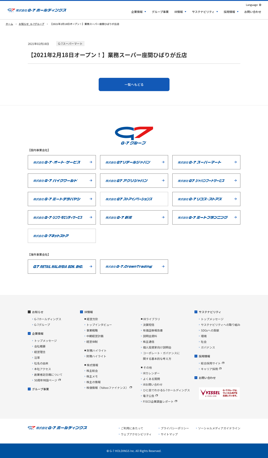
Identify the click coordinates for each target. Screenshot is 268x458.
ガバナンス (208, 347)
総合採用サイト (212, 363)
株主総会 (92, 370)
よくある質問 (151, 379)
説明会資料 (150, 336)
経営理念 (40, 352)
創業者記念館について (48, 374)
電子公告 (150, 396)
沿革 (37, 357)
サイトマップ (169, 434)
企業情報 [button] (137, 12)
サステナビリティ (210, 312)
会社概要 (40, 346)
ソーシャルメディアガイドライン (219, 428)
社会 (204, 341)
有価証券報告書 (153, 330)
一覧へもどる (134, 84)
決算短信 (148, 324)
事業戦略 (92, 330)
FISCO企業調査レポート (160, 401)
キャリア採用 (211, 369)
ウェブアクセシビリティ (136, 434)
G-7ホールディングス (47, 319)
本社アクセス (42, 369)
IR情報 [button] (178, 12)
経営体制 (92, 341)
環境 (204, 336)
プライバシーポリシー (175, 428)
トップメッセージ (45, 340)
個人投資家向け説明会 (157, 347)
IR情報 (88, 312)
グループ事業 (160, 12)
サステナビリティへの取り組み (220, 324)
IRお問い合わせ (153, 384)
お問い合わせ (252, 12)
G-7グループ (42, 324)
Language (252, 5)
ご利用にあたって (132, 428)
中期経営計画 (94, 336)
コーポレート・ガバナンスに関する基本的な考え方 (161, 356)
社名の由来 (41, 363)
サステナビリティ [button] (203, 12)
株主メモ (92, 376)
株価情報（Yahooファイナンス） (109, 387)
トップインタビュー (99, 324)
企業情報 (37, 333)
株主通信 (148, 341)
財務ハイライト (96, 356)
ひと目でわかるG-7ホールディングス (166, 390)
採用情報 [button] (229, 12)
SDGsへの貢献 (210, 330)
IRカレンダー (151, 373)
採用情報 (204, 356)
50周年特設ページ (47, 380)
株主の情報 (93, 382)
